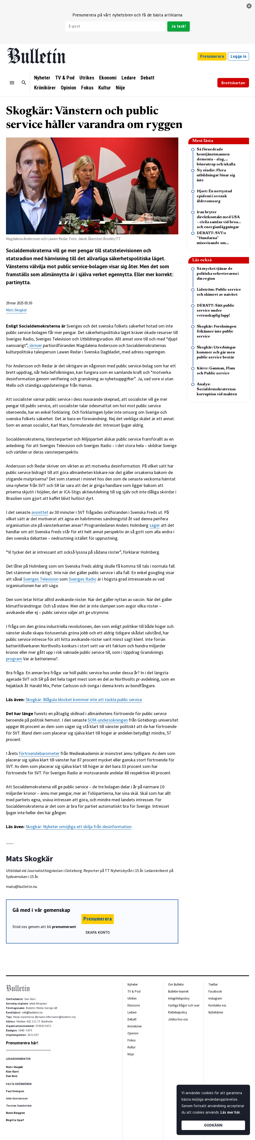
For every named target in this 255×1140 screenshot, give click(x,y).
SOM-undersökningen (108, 720)
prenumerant (64, 926)
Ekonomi (108, 78)
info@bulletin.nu (32, 1012)
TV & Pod (64, 78)
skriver (35, 345)
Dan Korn (11, 1076)
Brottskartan (233, 82)
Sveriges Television (41, 579)
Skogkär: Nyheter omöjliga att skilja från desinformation (78, 826)
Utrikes (86, 78)
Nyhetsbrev (215, 1012)
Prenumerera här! (22, 1043)
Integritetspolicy (179, 998)
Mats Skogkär (16, 310)
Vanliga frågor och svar (183, 1005)
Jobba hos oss (178, 1019)
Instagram (215, 998)
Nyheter (42, 78)
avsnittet (39, 512)
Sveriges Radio (82, 579)
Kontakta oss (217, 1005)
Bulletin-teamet (178, 991)
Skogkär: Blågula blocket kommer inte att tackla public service (84, 699)
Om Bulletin (176, 984)
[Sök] (24, 83)
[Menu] (12, 83)
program (14, 659)
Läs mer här (230, 1112)
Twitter (213, 984)
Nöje (120, 88)
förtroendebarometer (39, 753)
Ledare (129, 78)
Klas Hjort (12, 1071)
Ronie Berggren (15, 1113)
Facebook (215, 991)
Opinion (68, 88)
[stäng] (249, 6)
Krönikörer (45, 88)
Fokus (87, 88)
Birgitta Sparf (15, 1120)
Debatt (147, 78)
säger (154, 525)
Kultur (104, 88)
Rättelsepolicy (177, 1012)
